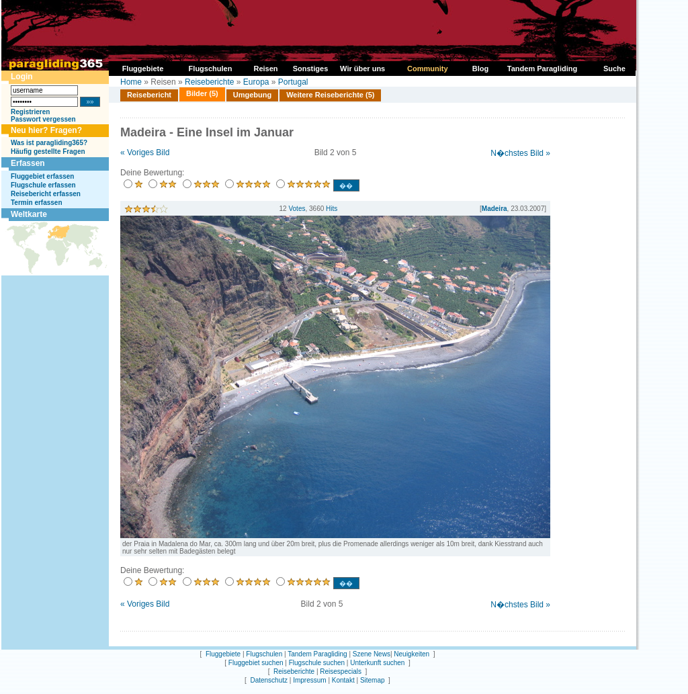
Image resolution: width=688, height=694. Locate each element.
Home (131, 82)
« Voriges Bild (144, 152)
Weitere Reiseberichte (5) (330, 95)
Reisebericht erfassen (46, 194)
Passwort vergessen (43, 119)
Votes (296, 208)
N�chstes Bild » (520, 153)
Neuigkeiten (411, 654)
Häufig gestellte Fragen (48, 151)
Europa (256, 82)
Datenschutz (269, 680)
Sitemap (372, 680)
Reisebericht (149, 95)
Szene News (371, 654)
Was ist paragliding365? (49, 142)
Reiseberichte (209, 82)
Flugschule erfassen (43, 185)
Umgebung (252, 95)
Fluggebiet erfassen (42, 176)
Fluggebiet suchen (256, 662)
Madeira (494, 208)
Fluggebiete (223, 654)
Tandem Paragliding (317, 654)
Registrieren (30, 112)
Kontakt (343, 680)
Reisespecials (340, 671)
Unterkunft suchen (377, 662)
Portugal (293, 82)
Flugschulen (264, 654)
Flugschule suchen (317, 662)
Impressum (309, 680)
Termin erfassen (36, 202)
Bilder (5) (202, 93)
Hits (331, 208)
